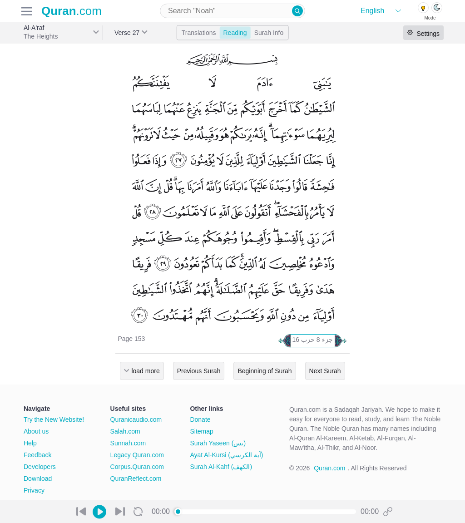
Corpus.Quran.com (137, 466)
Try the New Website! (54, 419)
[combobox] (232, 11)
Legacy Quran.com (137, 455)
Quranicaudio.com (136, 419)
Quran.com (329, 468)
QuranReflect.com (136, 478)
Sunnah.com (128, 443)
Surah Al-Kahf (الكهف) (221, 466)
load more (145, 371)
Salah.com (125, 431)
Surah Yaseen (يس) (218, 443)
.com (71, 11)
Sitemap (201, 431)
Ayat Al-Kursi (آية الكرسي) (226, 455)
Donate (200, 419)
